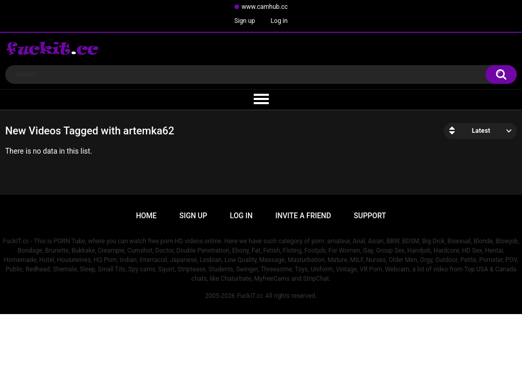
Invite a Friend (303, 215)
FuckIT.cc (250, 295)
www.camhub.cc (265, 6)
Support (370, 215)
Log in (279, 20)
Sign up (244, 20)
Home (146, 215)
